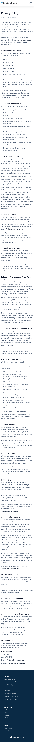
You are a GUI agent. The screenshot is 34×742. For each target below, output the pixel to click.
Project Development (10, 685)
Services (6, 710)
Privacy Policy (8, 728)
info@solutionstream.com (14, 229)
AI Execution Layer (9, 679)
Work (5, 712)
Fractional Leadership (10, 682)
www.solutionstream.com (22, 40)
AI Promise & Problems (10, 693)
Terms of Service (9, 731)
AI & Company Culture (10, 699)
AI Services (7, 690)
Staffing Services (9, 688)
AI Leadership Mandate (11, 696)
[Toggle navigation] (31, 3)
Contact (6, 717)
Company (6, 715)
